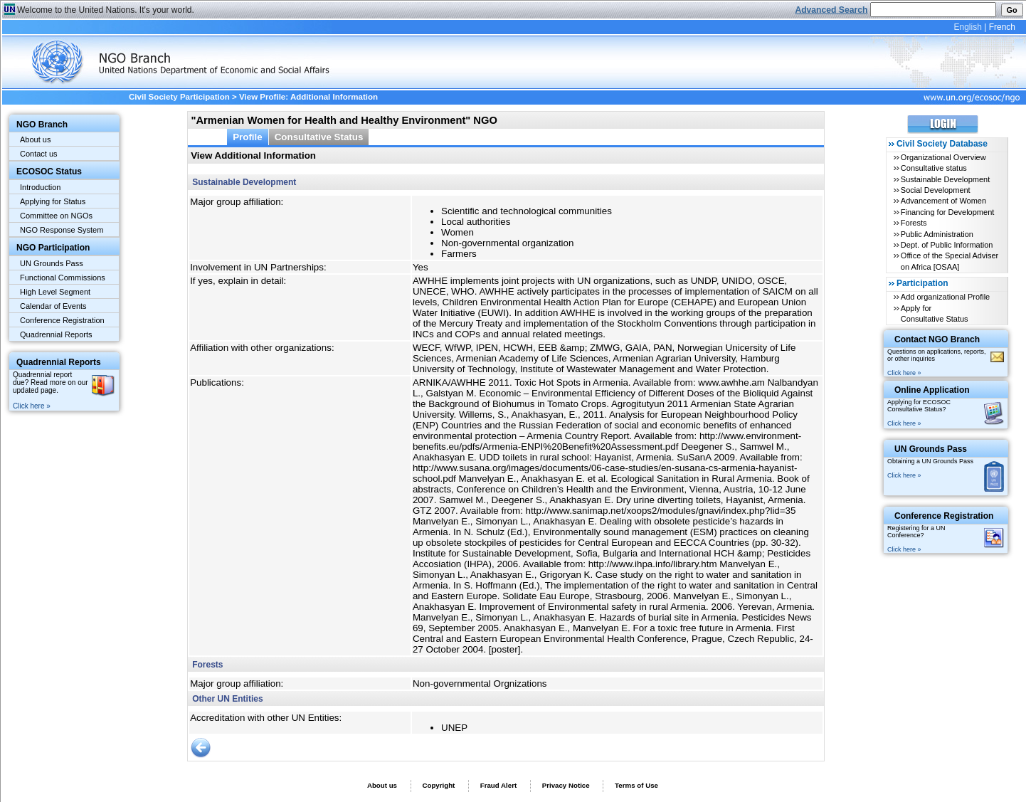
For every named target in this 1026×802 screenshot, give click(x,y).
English (967, 27)
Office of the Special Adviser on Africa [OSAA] (949, 260)
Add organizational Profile (945, 296)
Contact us (39, 153)
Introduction (40, 187)
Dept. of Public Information (947, 245)
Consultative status (934, 168)
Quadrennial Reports (56, 334)
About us (35, 139)
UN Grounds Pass (51, 263)
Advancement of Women (943, 200)
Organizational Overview (943, 157)
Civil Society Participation (179, 97)
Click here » (32, 406)
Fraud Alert (498, 785)
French (1002, 27)
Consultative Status (319, 137)
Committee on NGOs (56, 215)
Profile (248, 137)
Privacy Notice (566, 785)
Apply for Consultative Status (934, 313)
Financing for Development (947, 212)
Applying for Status (52, 201)
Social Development (936, 190)
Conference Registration (62, 320)
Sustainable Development (945, 179)
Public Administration (937, 234)
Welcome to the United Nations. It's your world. (105, 10)
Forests (914, 222)
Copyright (438, 785)
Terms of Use (636, 785)
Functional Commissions (62, 277)
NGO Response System (61, 230)
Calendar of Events (53, 306)
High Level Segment (55, 291)
